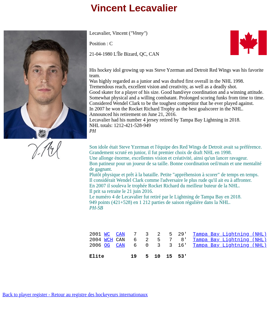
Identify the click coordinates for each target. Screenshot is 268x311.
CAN (120, 236)
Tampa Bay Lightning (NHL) (230, 236)
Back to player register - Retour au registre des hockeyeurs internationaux (75, 303)
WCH (108, 243)
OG (107, 249)
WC (107, 236)
